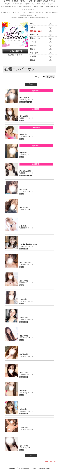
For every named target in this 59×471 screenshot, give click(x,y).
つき (20, 409)
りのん (21, 372)
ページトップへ (50, 461)
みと (20, 134)
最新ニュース (35, 38)
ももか (21, 317)
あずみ (21, 281)
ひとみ (21, 207)
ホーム (32, 24)
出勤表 (32, 27)
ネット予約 (34, 53)
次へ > (31, 84)
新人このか (23, 262)
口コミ (32, 49)
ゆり (20, 391)
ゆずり (21, 354)
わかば (21, 427)
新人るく (22, 98)
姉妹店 (32, 60)
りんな (21, 116)
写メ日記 (33, 45)
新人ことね (23, 171)
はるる (21, 189)
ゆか (20, 152)
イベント (33, 42)
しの (20, 299)
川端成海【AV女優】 (26, 244)
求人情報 (33, 56)
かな (20, 226)
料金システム (35, 35)
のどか (21, 336)
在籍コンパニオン (36, 31)
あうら (21, 446)
